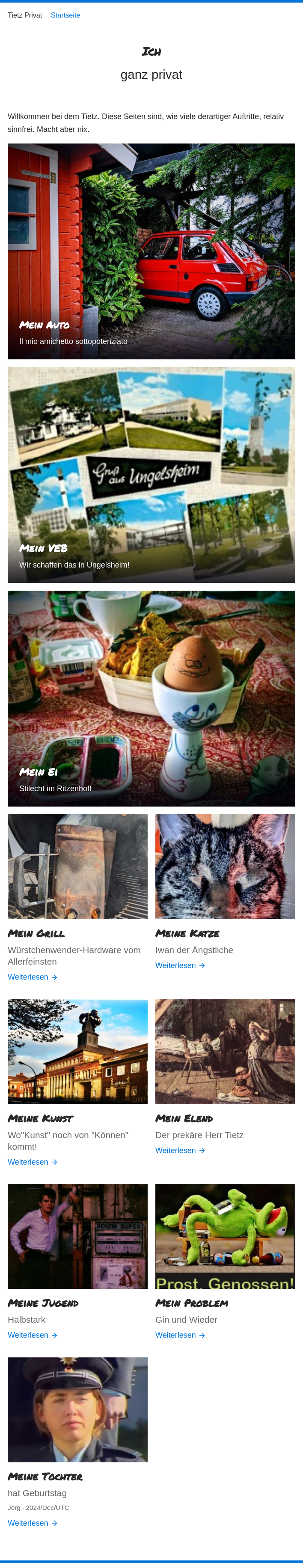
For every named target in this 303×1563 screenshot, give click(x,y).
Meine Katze (187, 933)
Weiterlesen (33, 977)
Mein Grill (36, 933)
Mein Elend (184, 1118)
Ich (151, 51)
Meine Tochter (45, 1476)
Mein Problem (191, 1303)
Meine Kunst (40, 1118)
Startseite (65, 15)
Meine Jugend (43, 1303)
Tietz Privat (25, 15)
